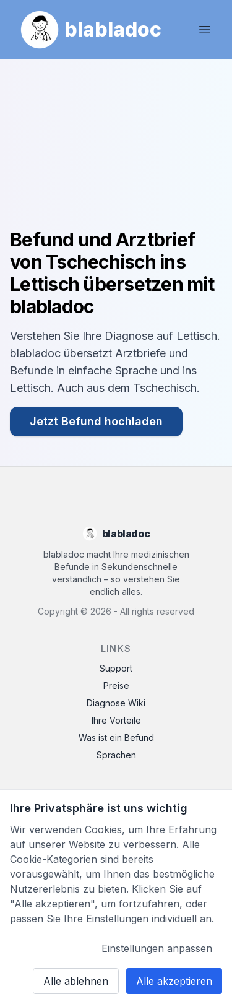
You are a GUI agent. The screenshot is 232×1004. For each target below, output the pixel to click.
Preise (116, 685)
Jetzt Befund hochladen (96, 421)
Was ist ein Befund (116, 737)
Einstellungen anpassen (156, 948)
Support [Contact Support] (116, 668)
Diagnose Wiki (116, 703)
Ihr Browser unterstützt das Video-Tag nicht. (116, 149)
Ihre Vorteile (116, 720)
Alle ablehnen (75, 981)
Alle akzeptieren (174, 981)
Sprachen (116, 755)
